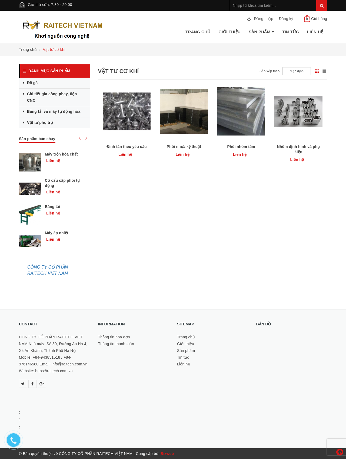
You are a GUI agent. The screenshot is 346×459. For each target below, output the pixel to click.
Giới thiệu (229, 31)
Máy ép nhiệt (56, 233)
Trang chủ (197, 31)
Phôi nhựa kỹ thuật (184, 146)
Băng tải (52, 206)
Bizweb (167, 453)
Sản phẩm (261, 31)
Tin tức (290, 31)
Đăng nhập (263, 18)
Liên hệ (315, 31)
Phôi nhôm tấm (241, 146)
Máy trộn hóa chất (61, 154)
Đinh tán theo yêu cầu (127, 146)
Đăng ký (286, 18)
